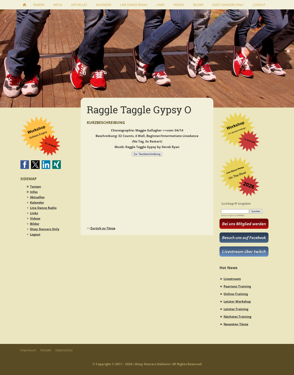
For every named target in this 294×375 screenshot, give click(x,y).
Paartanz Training (237, 286)
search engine (227, 215)
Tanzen (35, 186)
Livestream (232, 279)
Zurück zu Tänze (102, 228)
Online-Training (236, 294)
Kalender (37, 202)
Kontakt (45, 350)
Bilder (34, 224)
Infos (34, 192)
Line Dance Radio (43, 208)
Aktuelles (37, 197)
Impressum (28, 350)
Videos (35, 218)
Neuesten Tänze (236, 324)
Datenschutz (64, 350)
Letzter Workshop (237, 301)
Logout (35, 234)
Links (34, 213)
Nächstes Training (237, 316)
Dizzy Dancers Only (44, 229)
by (239, 215)
